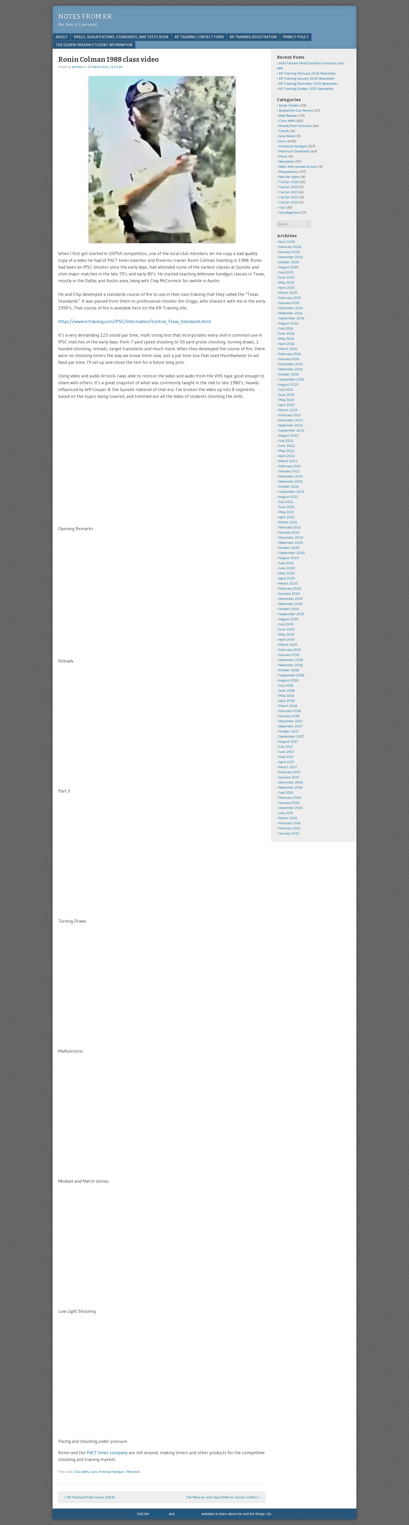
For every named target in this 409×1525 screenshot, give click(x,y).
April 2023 (287, 405)
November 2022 (291, 425)
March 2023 (288, 410)
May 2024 (286, 338)
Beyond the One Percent (296, 110)
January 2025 (289, 303)
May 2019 (286, 634)
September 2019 (291, 614)
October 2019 (289, 609)
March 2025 (288, 292)
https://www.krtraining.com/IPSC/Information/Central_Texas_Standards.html (134, 321)
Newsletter (287, 161)
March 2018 (288, 706)
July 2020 (286, 563)
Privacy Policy (295, 37)
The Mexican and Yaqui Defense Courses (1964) (223, 1497)
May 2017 (286, 757)
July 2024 (286, 328)
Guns (94, 1472)
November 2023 (290, 369)
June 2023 (287, 394)
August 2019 (288, 619)
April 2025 (287, 287)
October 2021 (289, 486)
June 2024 (287, 333)
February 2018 (290, 711)
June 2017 (286, 751)
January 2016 (289, 802)
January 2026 (289, 252)
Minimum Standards (294, 151)
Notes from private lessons (298, 166)
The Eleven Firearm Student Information (94, 45)
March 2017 (288, 767)
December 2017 (290, 721)
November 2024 (291, 313)
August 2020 (289, 558)
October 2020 (289, 547)
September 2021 (291, 491)
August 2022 (289, 435)
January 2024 (289, 359)
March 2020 (288, 583)
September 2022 (291, 430)
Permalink (133, 1472)
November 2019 (290, 604)
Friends (284, 131)
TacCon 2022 (289, 197)
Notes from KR (85, 16)
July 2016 (286, 792)
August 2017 (288, 741)
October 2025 (289, 262)
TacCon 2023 (289, 202)
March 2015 (288, 818)
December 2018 (291, 660)
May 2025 (286, 282)
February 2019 (290, 649)
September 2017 (291, 736)
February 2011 (290, 828)
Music (283, 156)
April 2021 (287, 517)
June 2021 (287, 507)
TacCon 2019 (289, 187)
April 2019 (287, 639)
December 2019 (291, 598)
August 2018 (289, 680)
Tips (282, 207)
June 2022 (287, 445)
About (62, 37)
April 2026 (287, 241)
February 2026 (290, 247)
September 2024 (291, 318)
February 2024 (290, 354)
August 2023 (288, 384)
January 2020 (289, 593)
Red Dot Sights (289, 177)
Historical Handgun (111, 1472)
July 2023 (286, 389)
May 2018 (286, 695)
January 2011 (289, 833)
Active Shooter (289, 105)
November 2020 (291, 542)
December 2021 (291, 476)
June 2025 (287, 277)
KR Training (159, 1514)
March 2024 (288, 349)
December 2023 (291, 364)
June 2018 (287, 690)
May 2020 (287, 573)
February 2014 (290, 823)
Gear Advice (287, 136)
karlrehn (77, 67)
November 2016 (291, 787)
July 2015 (286, 813)
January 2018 (289, 716)
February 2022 (290, 466)
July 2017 (286, 746)
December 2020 (291, 537)
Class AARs (81, 1472)
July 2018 (286, 685)
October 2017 (289, 731)
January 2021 (289, 532)
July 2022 (286, 440)
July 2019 (286, 624)
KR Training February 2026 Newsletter (307, 73)
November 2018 (291, 665)
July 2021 (286, 502)
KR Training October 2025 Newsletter (306, 88)
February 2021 (290, 527)
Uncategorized (289, 212)
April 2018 (287, 700)
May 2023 (286, 400)
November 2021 (290, 481)
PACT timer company (107, 1452)
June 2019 (287, 629)
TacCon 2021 (289, 192)
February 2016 (290, 797)
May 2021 (286, 512)
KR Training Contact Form (199, 37)
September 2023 (291, 379)
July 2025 (286, 272)
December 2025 (291, 257)
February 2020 (290, 588)
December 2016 (291, 782)
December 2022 (291, 420)
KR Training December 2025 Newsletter (308, 83)
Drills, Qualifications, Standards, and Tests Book (121, 37)
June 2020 (287, 568)
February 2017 (290, 772)
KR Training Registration (253, 37)
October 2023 (289, 374)
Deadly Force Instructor (295, 126)
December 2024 (291, 308)
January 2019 (289, 655)
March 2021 (288, 522)
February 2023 (290, 415)
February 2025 (290, 298)
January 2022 (289, 471)
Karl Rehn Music (188, 1514)
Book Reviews (288, 115)
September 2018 (291, 675)
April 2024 (287, 343)
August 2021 (288, 496)
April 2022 (287, 456)
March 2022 (288, 461)
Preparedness (289, 171)
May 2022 (286, 451)
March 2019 (288, 644)
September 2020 (292, 553)
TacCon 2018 (289, 182)
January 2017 (289, 777)
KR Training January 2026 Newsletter (307, 78)
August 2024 (289, 323)
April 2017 (286, 762)
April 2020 (287, 578)
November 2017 (290, 726)
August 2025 (289, 267)
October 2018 (289, 670)
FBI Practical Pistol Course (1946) (89, 1497)
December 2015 (291, 808)
